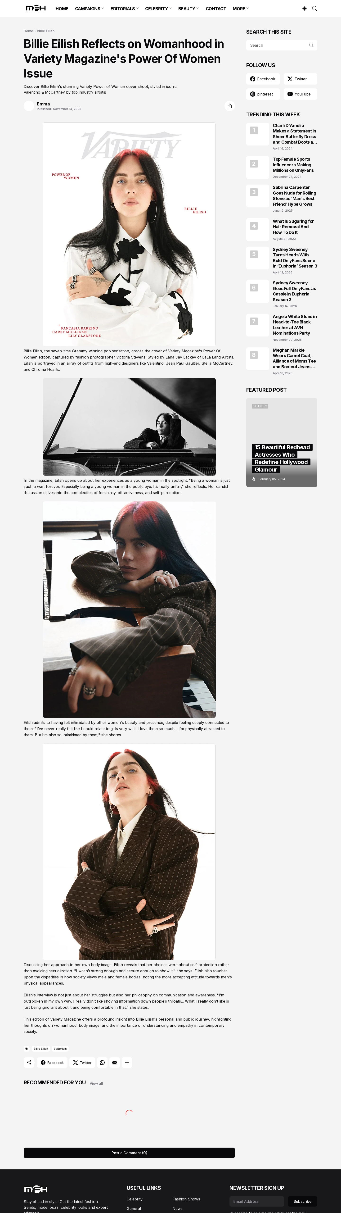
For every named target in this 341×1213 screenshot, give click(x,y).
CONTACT (216, 8)
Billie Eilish (46, 31)
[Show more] (127, 1062)
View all (96, 1083)
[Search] (312, 8)
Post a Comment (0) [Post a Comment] (129, 1152)
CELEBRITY (156, 8)
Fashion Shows (186, 1199)
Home (28, 31)
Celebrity (135, 1199)
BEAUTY (186, 8)
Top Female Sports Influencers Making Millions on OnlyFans (293, 165)
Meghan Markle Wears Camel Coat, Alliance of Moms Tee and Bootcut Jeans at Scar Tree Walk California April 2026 (294, 359)
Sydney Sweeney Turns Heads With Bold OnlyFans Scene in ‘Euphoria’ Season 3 (295, 257)
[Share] (229, 106)
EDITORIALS (123, 8)
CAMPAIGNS (87, 8)
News (177, 1208)
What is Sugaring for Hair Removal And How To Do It (293, 227)
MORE (239, 8)
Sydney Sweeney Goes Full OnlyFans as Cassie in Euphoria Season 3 (294, 291)
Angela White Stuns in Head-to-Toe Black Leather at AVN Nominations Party (295, 325)
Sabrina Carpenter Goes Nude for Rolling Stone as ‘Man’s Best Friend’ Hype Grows (294, 195)
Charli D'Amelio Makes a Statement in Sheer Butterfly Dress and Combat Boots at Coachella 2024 (294, 134)
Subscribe (303, 1201)
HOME (62, 8)
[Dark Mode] (302, 8)
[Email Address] (256, 1201)
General (134, 1208)
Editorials (60, 1048)
